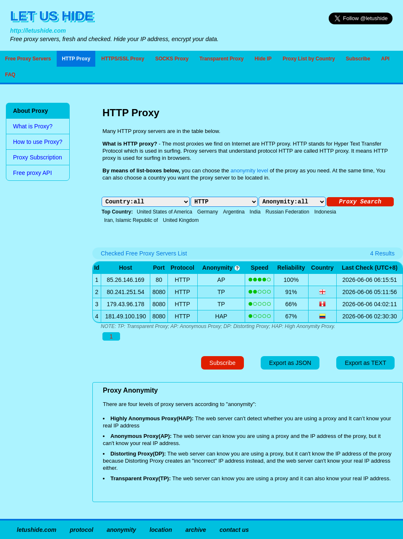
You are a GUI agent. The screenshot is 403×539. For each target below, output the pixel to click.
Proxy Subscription (37, 157)
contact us (234, 529)
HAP (221, 316)
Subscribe (358, 59)
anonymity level (249, 170)
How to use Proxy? (38, 141)
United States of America (164, 212)
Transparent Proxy (221, 59)
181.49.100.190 (125, 316)
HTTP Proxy (76, 59)
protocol (81, 529)
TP (221, 292)
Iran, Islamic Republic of (131, 220)
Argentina (233, 212)
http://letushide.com (38, 30)
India (255, 212)
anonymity (221, 267)
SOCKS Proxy (171, 59)
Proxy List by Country (309, 59)
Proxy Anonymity (130, 390)
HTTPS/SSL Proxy (122, 59)
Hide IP (263, 59)
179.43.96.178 (125, 304)
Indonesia (325, 212)
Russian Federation (287, 212)
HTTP (182, 279)
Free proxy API (32, 172)
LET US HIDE (52, 15)
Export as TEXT (365, 362)
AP (221, 279)
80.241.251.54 (125, 292)
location (160, 529)
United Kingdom (181, 220)
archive (196, 529)
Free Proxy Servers (28, 59)
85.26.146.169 (125, 279)
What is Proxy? (32, 126)
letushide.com (36, 529)
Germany (207, 212)
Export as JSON (290, 362)
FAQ (10, 75)
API (385, 59)
